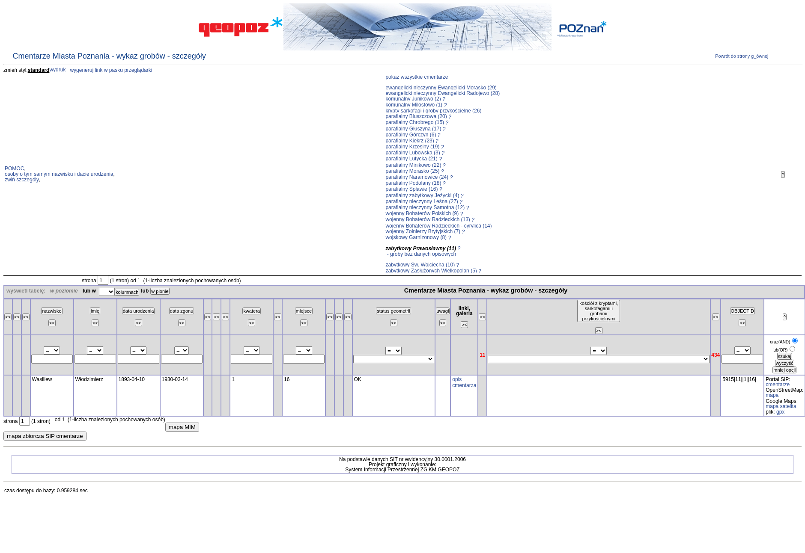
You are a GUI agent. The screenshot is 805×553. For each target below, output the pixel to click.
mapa (772, 395)
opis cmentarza (464, 382)
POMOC (14, 169)
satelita (788, 406)
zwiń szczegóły (22, 180)
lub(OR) (779, 350)
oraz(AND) (780, 342)
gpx (780, 412)
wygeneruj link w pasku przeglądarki (111, 70)
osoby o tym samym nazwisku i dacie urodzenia (59, 174)
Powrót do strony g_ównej (741, 56)
